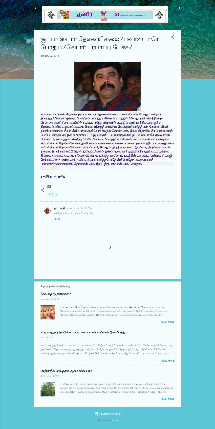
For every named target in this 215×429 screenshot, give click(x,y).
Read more (167, 322)
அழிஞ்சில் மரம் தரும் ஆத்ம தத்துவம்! (66, 371)
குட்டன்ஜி (59, 208)
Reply (57, 219)
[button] (172, 37)
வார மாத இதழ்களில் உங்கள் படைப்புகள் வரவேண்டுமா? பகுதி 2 (84, 332)
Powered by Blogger (107, 413)
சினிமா (53, 194)
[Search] (179, 9)
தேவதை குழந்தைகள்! (56, 294)
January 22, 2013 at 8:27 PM (79, 208)
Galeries (114, 420)
